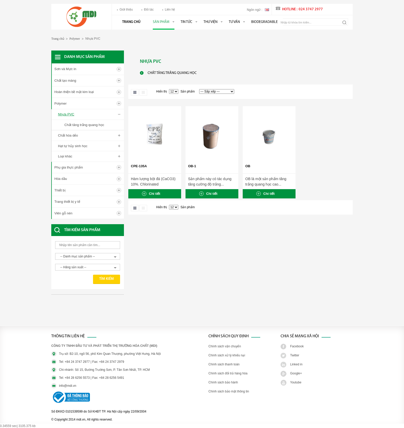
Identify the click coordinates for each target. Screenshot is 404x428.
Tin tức (186, 22)
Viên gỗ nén (63, 213)
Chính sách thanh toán (224, 364)
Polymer (75, 38)
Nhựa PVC (66, 114)
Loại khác (65, 156)
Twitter (294, 355)
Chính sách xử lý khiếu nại (226, 355)
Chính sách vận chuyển (224, 346)
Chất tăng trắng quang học (84, 125)
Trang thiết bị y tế (67, 202)
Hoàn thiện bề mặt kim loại (74, 92)
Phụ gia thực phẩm (68, 167)
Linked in (296, 364)
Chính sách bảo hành (223, 382)
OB (247, 166)
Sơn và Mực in (65, 69)
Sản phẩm (161, 22)
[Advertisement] (92, 313)
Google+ (296, 373)
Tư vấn (234, 22)
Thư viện (210, 22)
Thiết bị (59, 190)
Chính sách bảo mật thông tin (228, 391)
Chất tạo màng (65, 80)
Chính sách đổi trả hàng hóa (227, 373)
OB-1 (192, 166)
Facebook (297, 346)
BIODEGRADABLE (264, 22)
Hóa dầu (60, 179)
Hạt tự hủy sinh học (72, 146)
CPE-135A (139, 166)
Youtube (295, 382)
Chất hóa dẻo (68, 135)
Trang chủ (131, 22)
